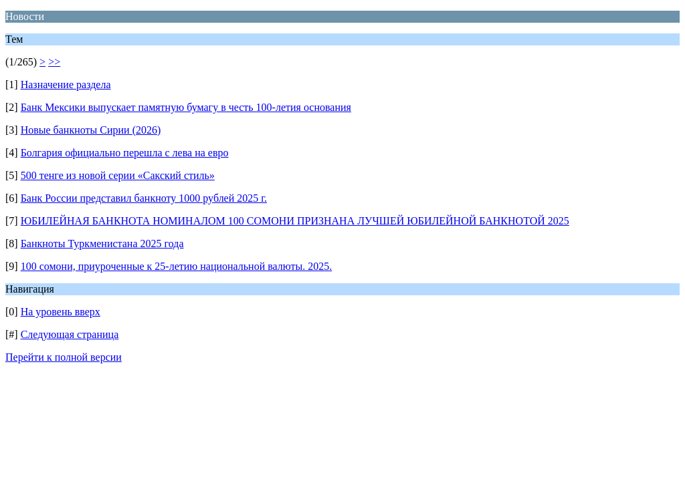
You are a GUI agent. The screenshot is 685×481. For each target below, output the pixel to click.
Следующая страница (70, 334)
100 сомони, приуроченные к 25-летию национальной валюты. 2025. (176, 266)
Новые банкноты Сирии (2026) (91, 130)
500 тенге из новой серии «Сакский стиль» (118, 175)
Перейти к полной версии (63, 357)
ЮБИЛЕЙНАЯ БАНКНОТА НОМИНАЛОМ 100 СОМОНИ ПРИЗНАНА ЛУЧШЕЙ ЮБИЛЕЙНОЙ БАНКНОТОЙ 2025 (295, 220)
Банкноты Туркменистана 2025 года (102, 243)
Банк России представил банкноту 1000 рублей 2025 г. (144, 198)
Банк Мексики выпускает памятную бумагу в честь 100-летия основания (186, 107)
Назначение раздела (66, 84)
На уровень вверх (60, 311)
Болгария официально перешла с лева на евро (125, 152)
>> (54, 61)
